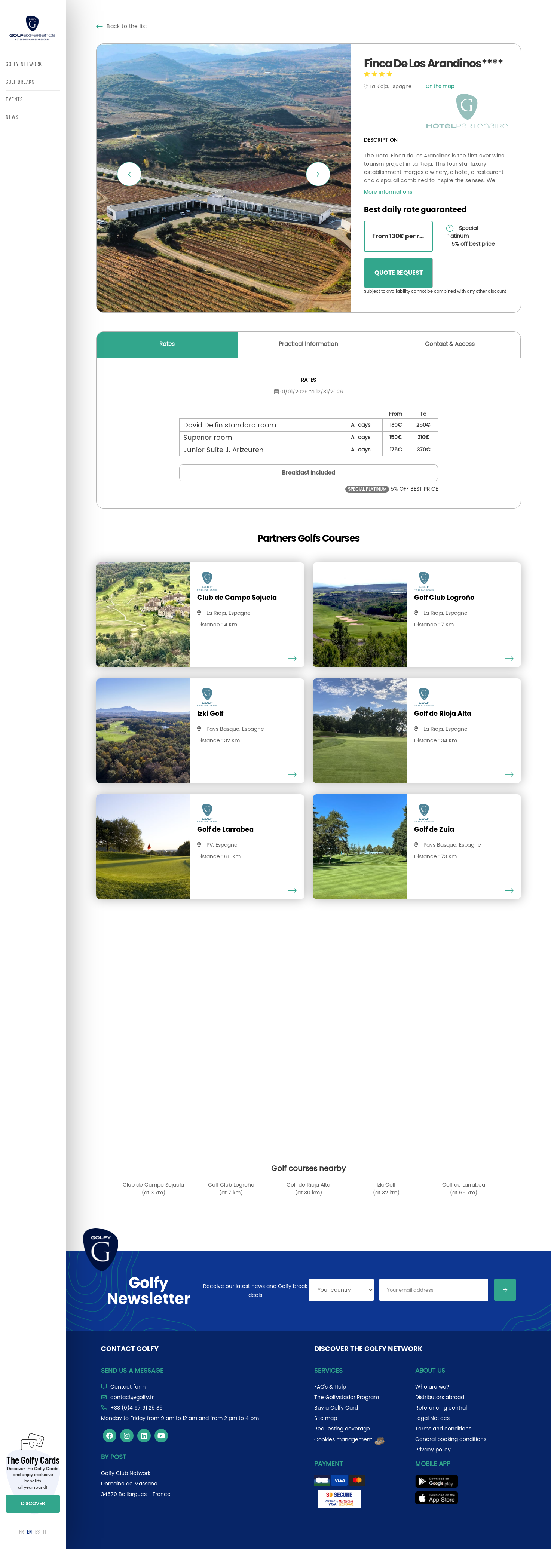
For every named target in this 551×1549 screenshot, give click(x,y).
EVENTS (14, 98)
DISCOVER (33, 1503)
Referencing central (441, 1407)
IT (44, 1531)
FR (21, 1531)
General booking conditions (450, 1439)
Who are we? (432, 1386)
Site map (325, 1418)
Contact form (128, 1386)
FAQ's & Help (330, 1386)
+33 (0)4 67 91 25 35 (136, 1407)
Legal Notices (432, 1418)
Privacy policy (433, 1449)
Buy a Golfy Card (336, 1407)
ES (37, 1531)
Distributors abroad (439, 1397)
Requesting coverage (342, 1428)
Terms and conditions (443, 1428)
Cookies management (350, 1439)
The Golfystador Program (346, 1397)
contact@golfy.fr (132, 1397)
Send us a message (132, 1370)
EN (29, 1531)
